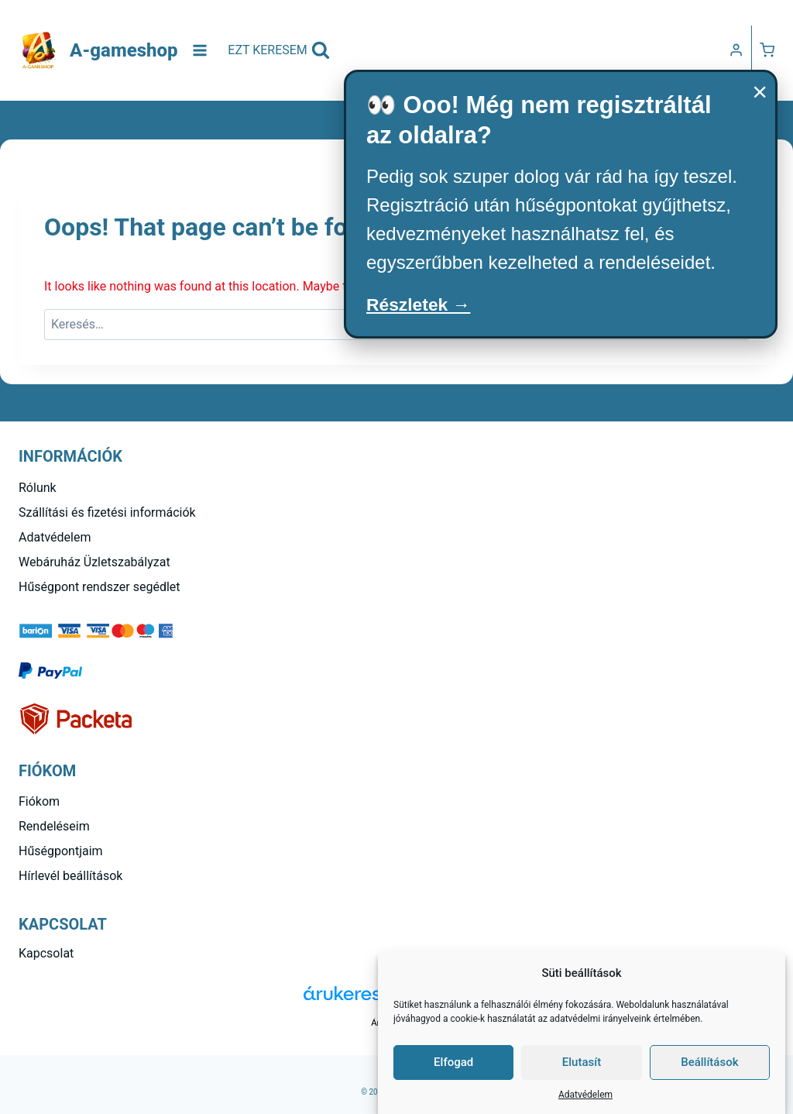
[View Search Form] (278, 50)
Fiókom (39, 801)
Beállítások (709, 1062)
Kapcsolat (46, 953)
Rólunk (38, 487)
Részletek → (420, 304)
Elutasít (581, 1062)
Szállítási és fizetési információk (107, 512)
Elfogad (453, 1062)
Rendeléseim (54, 826)
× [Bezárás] (759, 91)
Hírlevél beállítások (70, 875)
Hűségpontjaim (61, 851)
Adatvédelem (585, 1094)
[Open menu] (200, 50)
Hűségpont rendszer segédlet (99, 586)
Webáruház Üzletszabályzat (94, 562)
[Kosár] (767, 50)
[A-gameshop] (98, 51)
